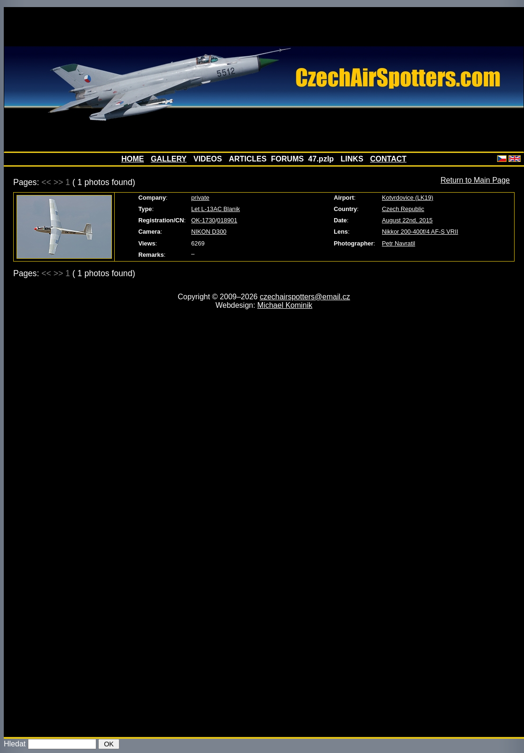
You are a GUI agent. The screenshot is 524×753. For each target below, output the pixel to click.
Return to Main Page (475, 180)
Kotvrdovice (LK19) (407, 197)
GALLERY (168, 159)
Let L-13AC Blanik (215, 208)
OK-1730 (203, 220)
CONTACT (388, 159)
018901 (227, 220)
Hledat (14, 744)
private (200, 197)
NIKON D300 (209, 231)
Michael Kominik (284, 305)
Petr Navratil (398, 243)
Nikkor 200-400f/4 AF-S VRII (420, 231)
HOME (132, 159)
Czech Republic (403, 208)
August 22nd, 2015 (407, 220)
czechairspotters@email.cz (305, 297)
